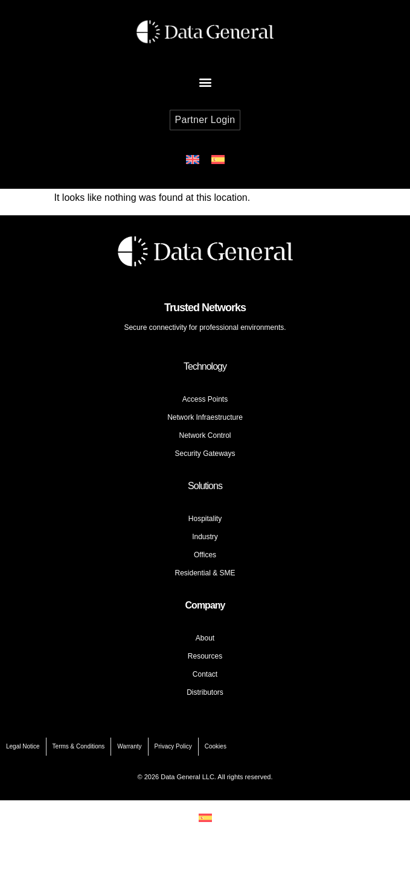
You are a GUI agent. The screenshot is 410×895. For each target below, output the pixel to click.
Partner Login (205, 120)
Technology (205, 366)
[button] (205, 82)
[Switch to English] (192, 159)
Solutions (205, 486)
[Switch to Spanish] (218, 159)
